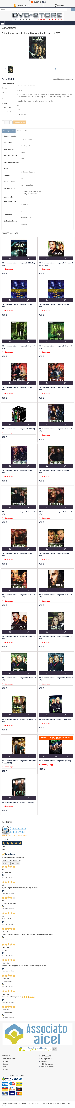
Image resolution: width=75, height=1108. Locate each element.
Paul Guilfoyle (50, 97)
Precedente (6, 863)
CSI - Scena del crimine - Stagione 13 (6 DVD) (18, 802)
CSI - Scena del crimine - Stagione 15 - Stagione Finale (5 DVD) (19, 762)
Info (4, 1067)
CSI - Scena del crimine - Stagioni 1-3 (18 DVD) (18, 429)
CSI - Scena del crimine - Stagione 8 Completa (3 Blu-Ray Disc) (56, 264)
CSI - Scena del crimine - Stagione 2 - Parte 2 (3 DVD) (55, 347)
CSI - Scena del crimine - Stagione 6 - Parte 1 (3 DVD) (55, 513)
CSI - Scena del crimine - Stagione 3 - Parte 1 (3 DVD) (18, 389)
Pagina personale (46, 1059)
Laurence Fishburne (55, 94)
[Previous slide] (6, 69)
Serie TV (19, 90)
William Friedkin (48, 101)
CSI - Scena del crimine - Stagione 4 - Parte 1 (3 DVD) (55, 430)
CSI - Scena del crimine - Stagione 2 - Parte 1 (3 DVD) (18, 347)
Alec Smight (39, 101)
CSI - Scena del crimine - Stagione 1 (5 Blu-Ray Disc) (18, 264)
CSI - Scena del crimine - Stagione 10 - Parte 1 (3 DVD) (19, 679)
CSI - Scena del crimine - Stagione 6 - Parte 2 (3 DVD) (18, 554)
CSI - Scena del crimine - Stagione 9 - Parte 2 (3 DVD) (55, 637)
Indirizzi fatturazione (47, 1067)
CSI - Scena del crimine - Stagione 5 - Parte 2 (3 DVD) (18, 513)
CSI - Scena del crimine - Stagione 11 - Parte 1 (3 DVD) (19, 720)
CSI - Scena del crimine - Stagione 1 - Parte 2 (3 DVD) (55, 305)
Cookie (5, 1064)
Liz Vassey (58, 97)
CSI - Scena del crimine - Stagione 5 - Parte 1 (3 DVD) (55, 471)
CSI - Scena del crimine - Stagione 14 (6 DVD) (55, 719)
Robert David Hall (28, 97)
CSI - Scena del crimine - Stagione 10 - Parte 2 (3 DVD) (56, 679)
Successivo (15, 863)
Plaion (23, 152)
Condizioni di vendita (9, 1059)
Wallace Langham (40, 97)
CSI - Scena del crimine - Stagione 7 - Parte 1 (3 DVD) (55, 554)
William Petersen (22, 94)
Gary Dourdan (44, 94)
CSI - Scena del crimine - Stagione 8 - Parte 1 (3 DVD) (55, 596)
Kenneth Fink (21, 101)
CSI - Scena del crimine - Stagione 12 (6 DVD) (55, 761)
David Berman (66, 97)
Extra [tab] (25, 131)
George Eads (66, 94)
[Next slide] (55, 69)
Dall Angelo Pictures (27, 146)
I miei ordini (44, 1061)
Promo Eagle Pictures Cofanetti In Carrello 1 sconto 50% (56, 738)
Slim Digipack (25, 205)
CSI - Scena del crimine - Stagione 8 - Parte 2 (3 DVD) (18, 637)
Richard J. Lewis (30, 101)
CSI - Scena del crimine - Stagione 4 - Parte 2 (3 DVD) (18, 471)
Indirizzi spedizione (47, 1064)
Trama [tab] (19, 131)
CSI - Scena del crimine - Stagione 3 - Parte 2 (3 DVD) (55, 389)
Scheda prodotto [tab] (8, 131)
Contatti (5, 1069)
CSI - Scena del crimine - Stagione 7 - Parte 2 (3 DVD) (18, 596)
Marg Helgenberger (34, 94)
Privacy (5, 1061)
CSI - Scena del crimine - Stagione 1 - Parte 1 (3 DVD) (18, 305)
